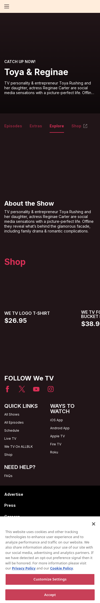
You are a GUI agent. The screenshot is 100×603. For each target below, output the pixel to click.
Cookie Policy (61, 570)
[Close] (93, 526)
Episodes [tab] (13, 126)
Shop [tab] (79, 126)
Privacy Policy (24, 570)
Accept (50, 596)
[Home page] (50, 354)
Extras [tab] (36, 126)
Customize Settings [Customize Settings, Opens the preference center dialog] (50, 581)
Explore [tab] (57, 126)
